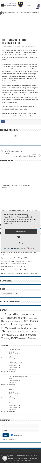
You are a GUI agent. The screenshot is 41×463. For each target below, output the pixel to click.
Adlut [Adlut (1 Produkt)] (2, 315)
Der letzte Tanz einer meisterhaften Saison (14, 273)
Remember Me (16, 435)
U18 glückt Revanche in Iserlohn (25, 155)
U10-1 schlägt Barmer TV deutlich (16, 151)
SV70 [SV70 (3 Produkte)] (34, 332)
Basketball (10, 12)
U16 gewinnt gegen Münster (10, 270)
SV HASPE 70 (14, 460)
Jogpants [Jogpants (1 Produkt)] (20, 321)
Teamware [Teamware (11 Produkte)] (30, 334)
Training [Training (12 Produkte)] (5, 338)
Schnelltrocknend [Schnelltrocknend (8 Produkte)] (22, 328)
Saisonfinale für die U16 (8, 266)
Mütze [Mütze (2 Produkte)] (30, 325)
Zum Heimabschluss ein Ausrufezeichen (17, 185)
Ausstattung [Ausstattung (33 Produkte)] (12, 314)
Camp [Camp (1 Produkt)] (2, 318)
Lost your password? (9, 439)
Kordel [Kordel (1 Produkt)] (3, 325)
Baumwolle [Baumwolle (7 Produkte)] (27, 314)
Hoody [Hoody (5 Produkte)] (4, 321)
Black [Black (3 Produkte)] (35, 315)
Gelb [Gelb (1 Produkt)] (27, 318)
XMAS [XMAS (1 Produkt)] (31, 338)
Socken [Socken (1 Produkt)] (20, 331)
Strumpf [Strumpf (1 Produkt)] (25, 331)
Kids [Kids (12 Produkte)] (26, 321)
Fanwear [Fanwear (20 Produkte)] (10, 317)
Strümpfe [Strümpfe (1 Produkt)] (29, 331)
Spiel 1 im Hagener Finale (9, 258)
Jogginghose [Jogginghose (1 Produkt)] (14, 321)
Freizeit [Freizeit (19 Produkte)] (21, 317)
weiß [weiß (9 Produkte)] (26, 338)
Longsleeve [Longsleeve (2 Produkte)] (22, 325)
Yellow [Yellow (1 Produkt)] (34, 338)
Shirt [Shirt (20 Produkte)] (4, 331)
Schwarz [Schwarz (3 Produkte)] (35, 328)
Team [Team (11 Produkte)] (21, 334)
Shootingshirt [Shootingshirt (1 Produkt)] (11, 331)
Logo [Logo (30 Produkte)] (14, 324)
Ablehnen (21, 237)
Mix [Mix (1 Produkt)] (27, 325)
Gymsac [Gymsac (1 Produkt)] (31, 318)
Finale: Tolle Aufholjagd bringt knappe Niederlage (16, 252)
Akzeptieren (21, 231)
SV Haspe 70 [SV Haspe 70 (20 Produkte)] (9, 334)
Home (3, 12)
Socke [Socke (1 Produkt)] (16, 331)
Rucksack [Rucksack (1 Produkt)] (11, 328)
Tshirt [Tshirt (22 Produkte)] (14, 338)
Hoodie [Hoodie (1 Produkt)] (35, 318)
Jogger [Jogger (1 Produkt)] (9, 321)
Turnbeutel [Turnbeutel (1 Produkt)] (21, 338)
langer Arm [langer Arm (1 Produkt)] (8, 325)
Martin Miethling (8, 46)
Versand (14, 356)
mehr (21, 243)
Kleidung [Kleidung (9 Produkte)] (33, 321)
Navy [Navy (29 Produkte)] (4, 328)
